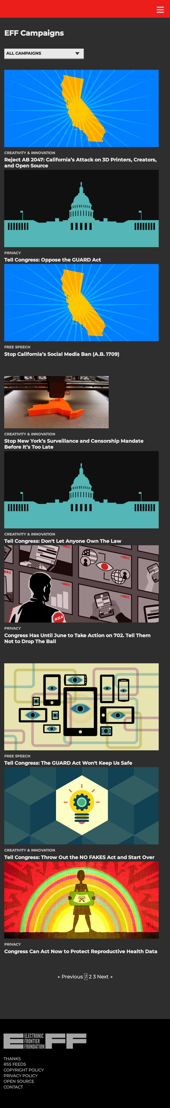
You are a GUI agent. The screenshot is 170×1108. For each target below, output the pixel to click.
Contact (13, 1087)
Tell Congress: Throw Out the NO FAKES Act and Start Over (79, 857)
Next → (105, 977)
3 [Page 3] (94, 977)
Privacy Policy (20, 1075)
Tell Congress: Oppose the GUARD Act (52, 260)
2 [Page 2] (90, 977)
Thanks (12, 1058)
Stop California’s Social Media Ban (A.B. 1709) (61, 354)
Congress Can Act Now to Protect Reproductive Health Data (80, 951)
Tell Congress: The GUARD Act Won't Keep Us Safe (68, 763)
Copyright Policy (24, 1070)
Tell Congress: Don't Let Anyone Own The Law (62, 541)
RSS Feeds (15, 1064)
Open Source (19, 1081)
